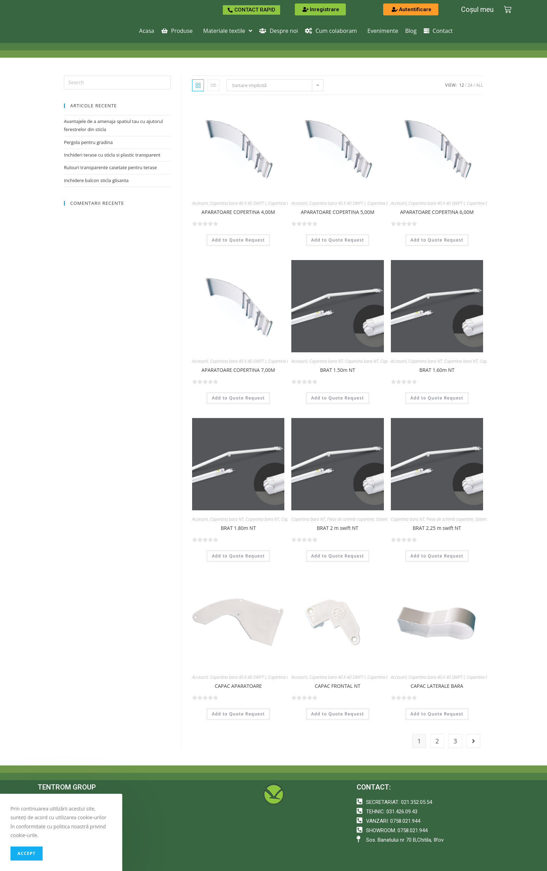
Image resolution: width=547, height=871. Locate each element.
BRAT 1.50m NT (337, 370)
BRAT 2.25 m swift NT (437, 528)
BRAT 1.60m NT (437, 370)
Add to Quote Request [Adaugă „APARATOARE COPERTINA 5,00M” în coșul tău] (337, 240)
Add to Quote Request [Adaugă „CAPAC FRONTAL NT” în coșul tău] (337, 714)
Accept (26, 853)
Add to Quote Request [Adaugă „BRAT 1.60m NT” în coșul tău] (437, 398)
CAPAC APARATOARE (238, 686)
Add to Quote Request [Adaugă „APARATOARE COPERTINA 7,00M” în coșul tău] (238, 398)
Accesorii (200, 203)
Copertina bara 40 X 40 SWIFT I (238, 203)
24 (470, 85)
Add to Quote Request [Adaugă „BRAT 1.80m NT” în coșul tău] (238, 556)
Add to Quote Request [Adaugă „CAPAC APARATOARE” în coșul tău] (238, 714)
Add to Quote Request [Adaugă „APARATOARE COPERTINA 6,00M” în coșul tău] (437, 240)
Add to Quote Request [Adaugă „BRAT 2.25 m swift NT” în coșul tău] (437, 556)
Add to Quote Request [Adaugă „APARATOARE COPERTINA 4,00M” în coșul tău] (238, 240)
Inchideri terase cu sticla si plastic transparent (112, 155)
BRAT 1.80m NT (238, 528)
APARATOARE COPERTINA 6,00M (437, 212)
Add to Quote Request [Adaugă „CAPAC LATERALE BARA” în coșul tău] (437, 714)
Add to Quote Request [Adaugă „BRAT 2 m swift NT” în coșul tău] (337, 556)
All (479, 85)
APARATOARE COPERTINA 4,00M (238, 212)
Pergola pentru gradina (88, 142)
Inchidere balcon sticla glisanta (96, 180)
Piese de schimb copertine (350, 519)
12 (461, 85)
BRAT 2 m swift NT (337, 528)
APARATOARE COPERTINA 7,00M (238, 370)
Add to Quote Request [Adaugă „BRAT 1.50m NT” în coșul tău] (337, 398)
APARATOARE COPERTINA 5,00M (337, 212)
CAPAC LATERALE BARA (436, 686)
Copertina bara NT (326, 361)
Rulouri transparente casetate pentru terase (110, 167)
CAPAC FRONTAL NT (337, 686)
